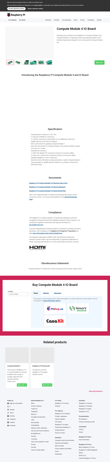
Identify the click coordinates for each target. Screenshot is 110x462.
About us (33, 414)
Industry (46, 293)
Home (36, 293)
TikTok (10, 413)
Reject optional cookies (35, 8)
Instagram (11, 419)
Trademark (34, 411)
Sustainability (35, 425)
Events (81, 432)
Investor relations (36, 406)
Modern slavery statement (39, 428)
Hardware (48, 20)
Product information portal (87, 422)
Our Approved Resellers (38, 417)
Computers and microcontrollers (64, 440)
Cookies (33, 436)
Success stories (60, 433)
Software (56, 20)
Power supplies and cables (63, 448)
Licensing (34, 439)
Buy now (99, 62)
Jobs (32, 420)
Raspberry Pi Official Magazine (88, 450)
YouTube (11, 416)
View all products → (96, 391)
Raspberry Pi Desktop (85, 406)
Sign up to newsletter (14, 403)
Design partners (60, 430)
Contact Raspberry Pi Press (87, 458)
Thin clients (58, 422)
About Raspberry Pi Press (87, 447)
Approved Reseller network (51, 301)
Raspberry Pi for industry (62, 413)
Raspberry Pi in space (61, 424)
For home (22, 20)
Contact (99, 20)
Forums (82, 20)
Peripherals (58, 454)
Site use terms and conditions (40, 431)
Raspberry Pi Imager (85, 409)
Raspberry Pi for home (62, 403)
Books (81, 453)
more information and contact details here (47, 233)
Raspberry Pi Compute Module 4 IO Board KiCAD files (47, 191)
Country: (10, 291)
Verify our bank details (38, 450)
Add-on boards (59, 446)
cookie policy (37, 5)
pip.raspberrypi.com (36, 225)
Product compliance (61, 416)
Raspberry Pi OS (84, 411)
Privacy (33, 444)
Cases (57, 451)
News (75, 20)
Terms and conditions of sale (40, 442)
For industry (12, 20)
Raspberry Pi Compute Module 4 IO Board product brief (48, 183)
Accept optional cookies (16, 8)
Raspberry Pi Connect (85, 403)
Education (57, 293)
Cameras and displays (61, 443)
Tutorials (57, 406)
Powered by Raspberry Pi (62, 427)
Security (33, 447)
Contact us (34, 409)
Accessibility (35, 422)
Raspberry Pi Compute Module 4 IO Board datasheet (47, 187)
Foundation (90, 20)
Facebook (11, 425)
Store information (84, 439)
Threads (11, 410)
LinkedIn (11, 422)
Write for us (82, 455)
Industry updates (60, 419)
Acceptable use (35, 433)
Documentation (66, 20)
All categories (83, 419)
